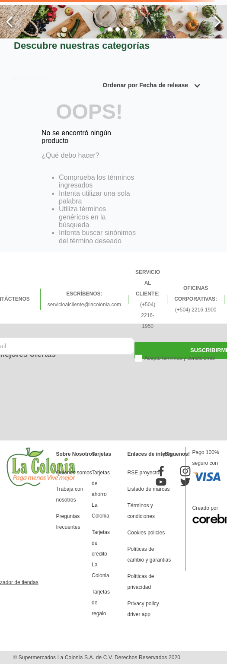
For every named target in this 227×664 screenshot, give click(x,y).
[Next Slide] (217, 22)
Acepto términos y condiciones (179, 358)
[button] (102, 29)
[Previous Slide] (10, 22)
